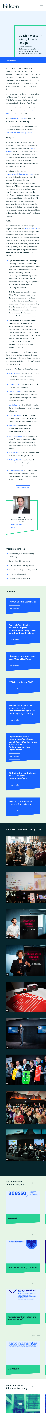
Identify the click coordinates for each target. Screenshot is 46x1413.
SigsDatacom (14, 1369)
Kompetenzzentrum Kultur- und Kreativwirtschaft (22, 1318)
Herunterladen (14, 609)
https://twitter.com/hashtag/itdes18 (19, 132)
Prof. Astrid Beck (15, 374)
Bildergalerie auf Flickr (19, 119)
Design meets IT (12, 60)
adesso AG (12, 1218)
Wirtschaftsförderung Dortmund (22, 1267)
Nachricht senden (16, 525)
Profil (13, 528)
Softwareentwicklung (23, 487)
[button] (38, 1183)
